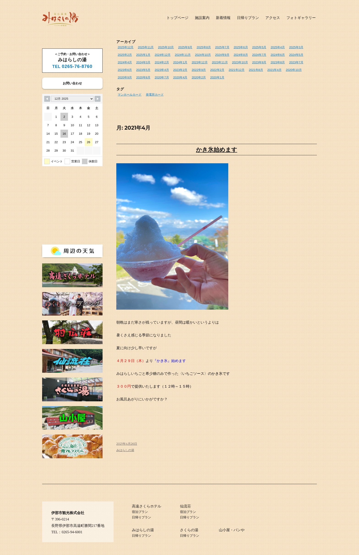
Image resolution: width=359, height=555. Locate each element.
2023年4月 (162, 70)
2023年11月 (220, 62)
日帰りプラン (248, 18)
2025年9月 (185, 47)
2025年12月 (125, 47)
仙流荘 (185, 506)
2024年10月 (203, 54)
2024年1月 (180, 62)
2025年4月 (278, 47)
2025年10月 (166, 47)
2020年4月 (180, 77)
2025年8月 (204, 47)
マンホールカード (129, 94)
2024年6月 (278, 54)
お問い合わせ (72, 83)
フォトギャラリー (301, 18)
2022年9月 (199, 70)
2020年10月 (294, 70)
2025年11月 (146, 47)
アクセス (272, 18)
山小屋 (224, 530)
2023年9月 (259, 62)
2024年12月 (163, 54)
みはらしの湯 (125, 450)
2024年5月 (296, 54)
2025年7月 (222, 47)
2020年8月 (143, 77)
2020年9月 (125, 77)
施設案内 (202, 18)
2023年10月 (240, 62)
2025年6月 (241, 47)
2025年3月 (296, 47)
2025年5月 (259, 47)
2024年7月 (259, 54)
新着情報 (223, 18)
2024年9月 (222, 54)
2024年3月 (143, 62)
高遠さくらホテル (146, 506)
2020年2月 (199, 77)
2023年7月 (296, 62)
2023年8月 (278, 62)
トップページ (177, 18)
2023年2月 (180, 70)
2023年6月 (125, 70)
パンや (239, 530)
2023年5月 (143, 70)
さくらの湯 (189, 530)
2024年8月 (241, 54)
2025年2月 (125, 54)
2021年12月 (237, 70)
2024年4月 (125, 62)
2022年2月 (217, 70)
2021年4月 (274, 70)
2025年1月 (143, 54)
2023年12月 (199, 62)
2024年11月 (183, 54)
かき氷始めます (216, 150)
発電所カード (155, 94)
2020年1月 (217, 77)
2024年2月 (162, 62)
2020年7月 (162, 77)
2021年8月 (256, 70)
